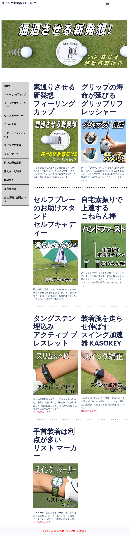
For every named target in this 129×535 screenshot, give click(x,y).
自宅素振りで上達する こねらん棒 (102, 208)
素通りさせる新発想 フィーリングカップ (54, 99)
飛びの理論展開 (12, 162)
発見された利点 (12, 171)
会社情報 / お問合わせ (15, 199)
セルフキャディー (14, 115)
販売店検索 (10, 188)
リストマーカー (12, 154)
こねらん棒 (10, 124)
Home (7, 85)
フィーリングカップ (15, 94)
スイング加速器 (12, 145)
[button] (107, 4)
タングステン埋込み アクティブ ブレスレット (55, 331)
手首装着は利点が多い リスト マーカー (55, 444)
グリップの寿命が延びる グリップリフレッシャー (102, 99)
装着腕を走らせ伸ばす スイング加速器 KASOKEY (102, 331)
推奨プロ (9, 180)
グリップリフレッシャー (15, 105)
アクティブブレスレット (15, 134)
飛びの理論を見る (41, 412)
